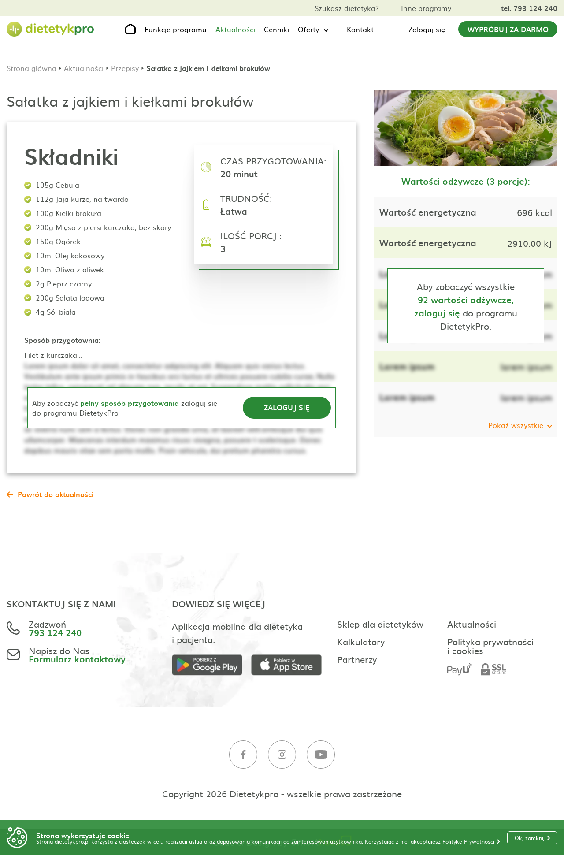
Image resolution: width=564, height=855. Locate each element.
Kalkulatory (361, 641)
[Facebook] (243, 754)
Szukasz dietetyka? (347, 7)
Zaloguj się (426, 29)
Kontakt (360, 29)
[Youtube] (321, 754)
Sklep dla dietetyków (380, 623)
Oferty (308, 29)
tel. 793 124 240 (529, 7)
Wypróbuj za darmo (508, 29)
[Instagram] (282, 754)
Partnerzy (357, 658)
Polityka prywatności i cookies (490, 645)
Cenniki (276, 29)
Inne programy (426, 7)
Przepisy (125, 67)
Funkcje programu (176, 29)
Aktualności (235, 29)
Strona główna (31, 67)
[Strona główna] (51, 29)
